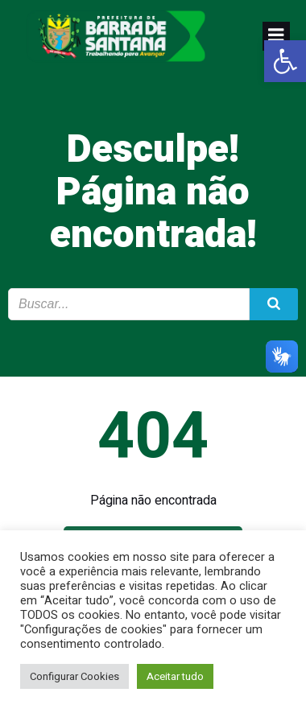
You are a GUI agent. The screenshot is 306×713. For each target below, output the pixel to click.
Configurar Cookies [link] (74, 676)
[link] (285, 61)
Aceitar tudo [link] (175, 676)
